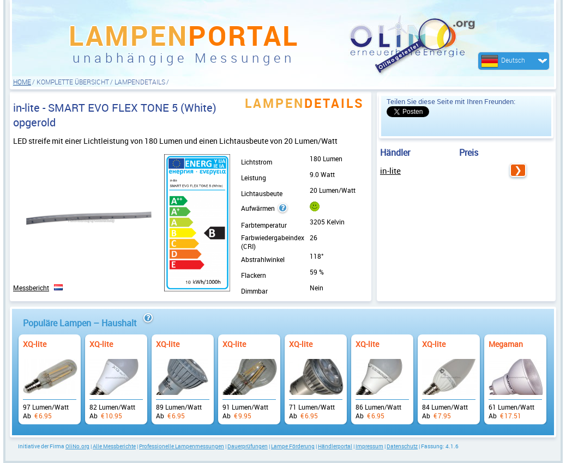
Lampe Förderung (293, 446)
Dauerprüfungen (247, 446)
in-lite (390, 170)
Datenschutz (402, 446)
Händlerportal (335, 446)
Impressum (369, 446)
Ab (50, 373)
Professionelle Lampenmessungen (181, 446)
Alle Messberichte (114, 446)
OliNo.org (77, 446)
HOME (22, 81)
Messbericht (31, 287)
